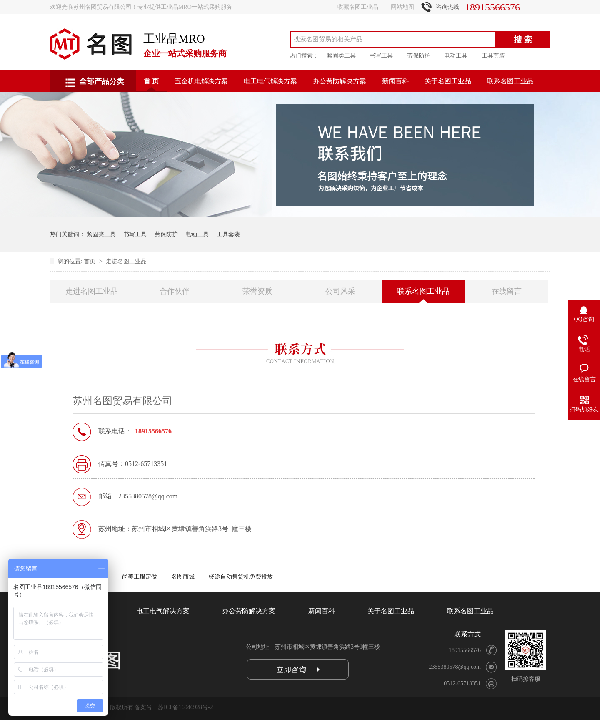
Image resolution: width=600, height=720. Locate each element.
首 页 (151, 81)
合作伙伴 (175, 291)
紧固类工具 (341, 56)
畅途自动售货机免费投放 (241, 577)
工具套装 (493, 56)
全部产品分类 (101, 81)
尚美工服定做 (139, 577)
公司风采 (340, 291)
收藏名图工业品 (358, 7)
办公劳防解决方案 (339, 81)
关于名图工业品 (448, 81)
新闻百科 (395, 81)
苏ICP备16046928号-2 (185, 707)
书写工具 (381, 56)
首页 (90, 261)
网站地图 (402, 7)
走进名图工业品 (126, 261)
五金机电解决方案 (201, 81)
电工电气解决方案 (270, 81)
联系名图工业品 (510, 81)
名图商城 (183, 577)
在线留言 (507, 291)
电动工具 (456, 56)
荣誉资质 (257, 291)
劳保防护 (418, 56)
